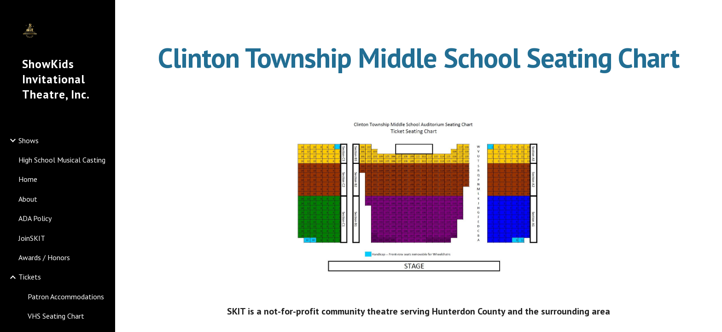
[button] (711, 13)
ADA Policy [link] (35, 218)
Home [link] (27, 179)
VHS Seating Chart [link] (56, 315)
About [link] (27, 199)
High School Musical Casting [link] (61, 159)
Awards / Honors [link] (44, 257)
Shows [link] (28, 140)
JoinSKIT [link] (31, 238)
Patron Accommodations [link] (66, 296)
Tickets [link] (29, 276)
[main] (418, 57)
